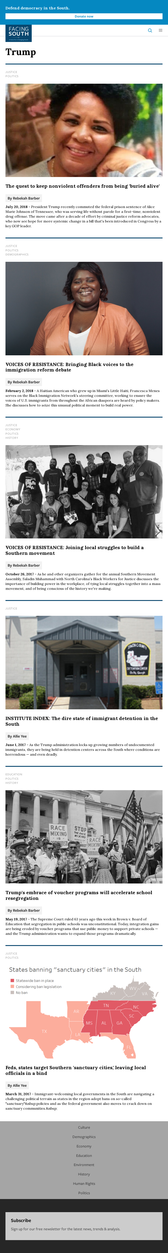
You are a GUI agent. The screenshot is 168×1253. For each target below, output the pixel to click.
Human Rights (84, 1183)
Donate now (84, 16)
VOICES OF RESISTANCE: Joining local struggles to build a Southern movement (74, 550)
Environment (84, 1164)
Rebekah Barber (26, 198)
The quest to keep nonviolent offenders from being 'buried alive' (82, 186)
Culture (84, 1127)
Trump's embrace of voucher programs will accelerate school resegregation (78, 895)
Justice (11, 72)
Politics (12, 76)
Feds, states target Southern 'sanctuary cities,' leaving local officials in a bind (75, 1070)
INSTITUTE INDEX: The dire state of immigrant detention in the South (81, 721)
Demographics (17, 254)
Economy (12, 429)
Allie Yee (20, 736)
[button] (160, 30)
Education (13, 774)
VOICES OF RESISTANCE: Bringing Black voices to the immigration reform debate (69, 367)
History (11, 438)
